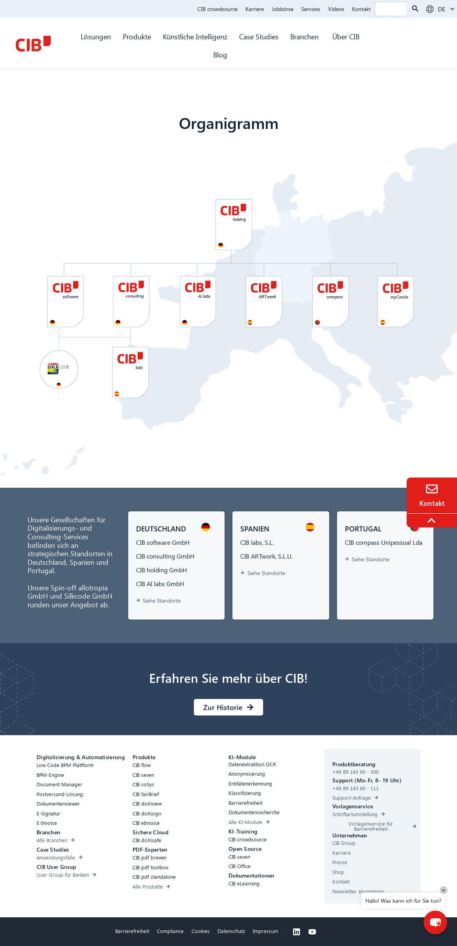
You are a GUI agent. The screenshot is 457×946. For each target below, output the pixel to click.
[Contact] (432, 489)
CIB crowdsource (217, 9)
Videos (336, 9)
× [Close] (444, 890)
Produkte (137, 36)
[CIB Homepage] (33, 44)
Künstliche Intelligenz (195, 36)
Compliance (170, 931)
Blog (220, 54)
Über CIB (345, 36)
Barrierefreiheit (132, 931)
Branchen (305, 36)
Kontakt (361, 9)
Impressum (265, 931)
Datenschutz (231, 931)
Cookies (201, 931)
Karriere (254, 9)
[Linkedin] (296, 932)
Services (310, 9)
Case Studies (258, 36)
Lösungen (96, 36)
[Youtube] (312, 932)
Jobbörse (282, 9)
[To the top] (432, 520)
